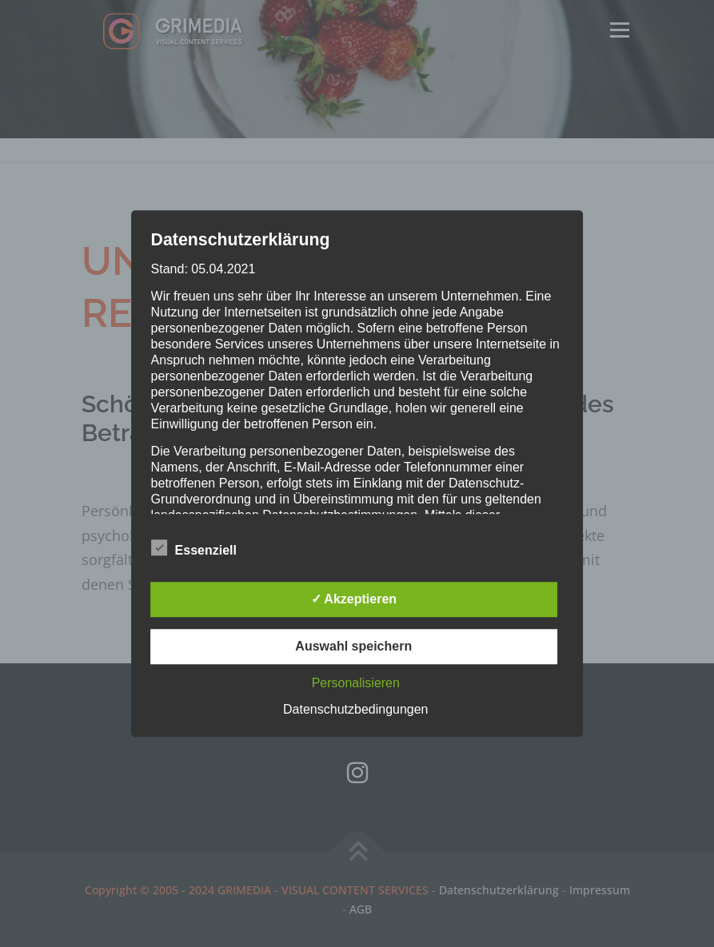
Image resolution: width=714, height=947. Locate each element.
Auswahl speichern (353, 646)
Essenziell (194, 547)
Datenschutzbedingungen (355, 709)
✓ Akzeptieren (354, 599)
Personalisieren (356, 683)
